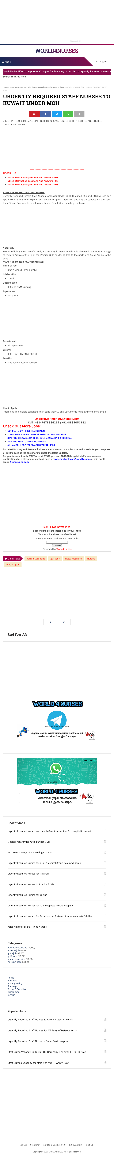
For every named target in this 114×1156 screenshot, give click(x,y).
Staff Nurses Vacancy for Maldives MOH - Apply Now (38, 1063)
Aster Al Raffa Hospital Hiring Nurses (27, 927)
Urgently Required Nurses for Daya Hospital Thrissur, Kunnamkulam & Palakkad (50, 916)
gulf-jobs (27, 87)
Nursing (49, 87)
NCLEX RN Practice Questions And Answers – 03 (32, 184)
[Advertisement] (57, 22)
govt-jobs (13, 953)
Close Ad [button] (75, 41)
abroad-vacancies (15, 87)
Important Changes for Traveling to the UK (54, 71)
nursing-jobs (58, 87)
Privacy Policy (15, 983)
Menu (6, 61)
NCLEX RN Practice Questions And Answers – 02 (32, 181)
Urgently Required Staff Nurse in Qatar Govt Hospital (38, 1041)
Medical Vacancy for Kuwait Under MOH (29, 842)
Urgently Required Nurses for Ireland (27, 895)
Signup (11, 995)
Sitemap (12, 986)
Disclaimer (13, 992)
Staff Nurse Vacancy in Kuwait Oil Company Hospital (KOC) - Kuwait (47, 1052)
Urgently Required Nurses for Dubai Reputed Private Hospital (40, 905)
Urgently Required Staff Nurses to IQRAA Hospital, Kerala (40, 1019)
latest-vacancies (39, 87)
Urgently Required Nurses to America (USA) (31, 884)
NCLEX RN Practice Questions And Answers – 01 (32, 177)
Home (5, 87)
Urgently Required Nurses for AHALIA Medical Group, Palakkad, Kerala (44, 863)
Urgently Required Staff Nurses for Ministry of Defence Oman (43, 1030)
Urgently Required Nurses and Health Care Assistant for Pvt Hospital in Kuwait (49, 831)
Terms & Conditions (18, 989)
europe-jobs (14, 950)
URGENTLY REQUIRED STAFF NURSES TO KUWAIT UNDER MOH (56, 100)
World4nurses (64, 549)
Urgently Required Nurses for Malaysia (28, 873)
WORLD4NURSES (56, 50)
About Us (12, 980)
